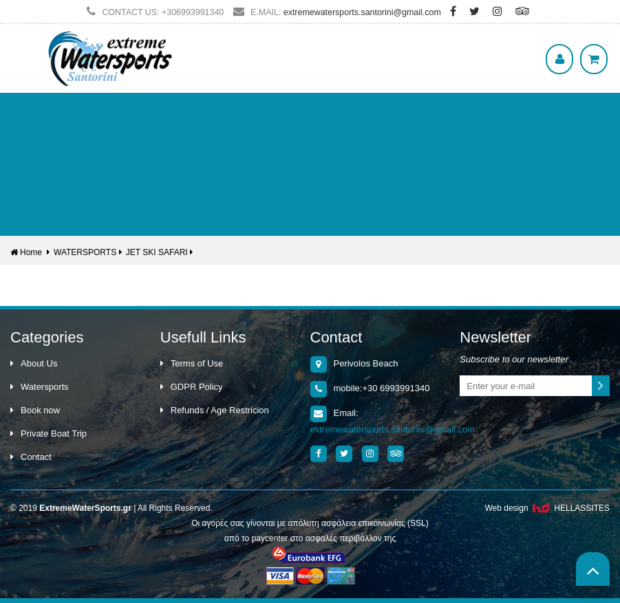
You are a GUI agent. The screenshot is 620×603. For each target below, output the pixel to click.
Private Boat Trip (48, 433)
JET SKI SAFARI (157, 252)
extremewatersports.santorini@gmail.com (362, 12)
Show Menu (27, 38)
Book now (35, 410)
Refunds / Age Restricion (214, 410)
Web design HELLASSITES (547, 508)
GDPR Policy (191, 387)
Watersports (39, 387)
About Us (33, 363)
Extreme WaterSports (110, 58)
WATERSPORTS (85, 252)
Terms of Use (192, 363)
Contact (31, 457)
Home (26, 252)
